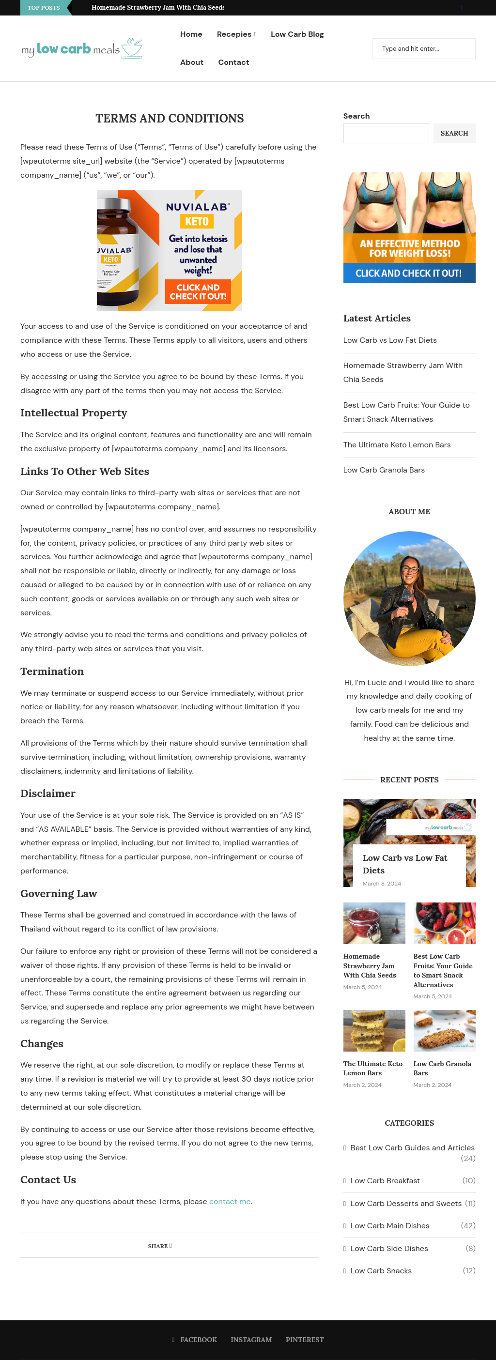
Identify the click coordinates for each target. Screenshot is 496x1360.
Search (356, 116)
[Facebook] (462, 7)
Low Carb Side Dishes (413, 1248)
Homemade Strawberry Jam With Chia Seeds (158, 7)
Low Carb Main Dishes (413, 1226)
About (191, 62)
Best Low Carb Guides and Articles (413, 1148)
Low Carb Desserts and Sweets (413, 1203)
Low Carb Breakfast (413, 1181)
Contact (233, 62)
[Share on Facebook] (171, 1245)
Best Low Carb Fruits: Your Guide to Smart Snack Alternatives (443, 970)
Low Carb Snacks (413, 1271)
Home (191, 34)
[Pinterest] (475, 7)
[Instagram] (469, 7)
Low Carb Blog (297, 34)
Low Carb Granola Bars (384, 470)
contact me (230, 1201)
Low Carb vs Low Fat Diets (390, 340)
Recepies (234, 34)
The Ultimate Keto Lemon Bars (397, 445)
